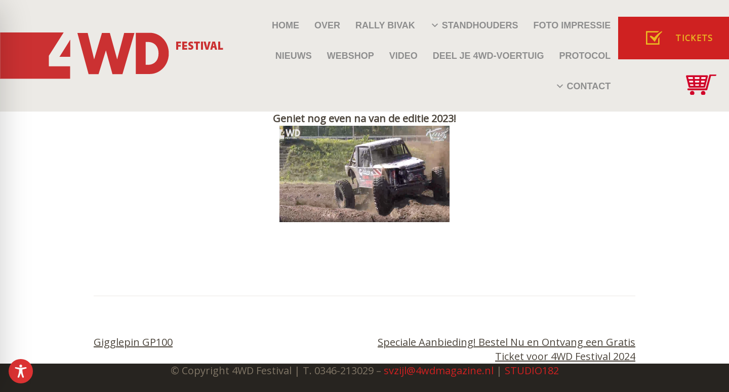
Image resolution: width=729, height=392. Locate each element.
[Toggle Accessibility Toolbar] (21, 371)
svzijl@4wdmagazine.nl (439, 370)
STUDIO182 (532, 370)
